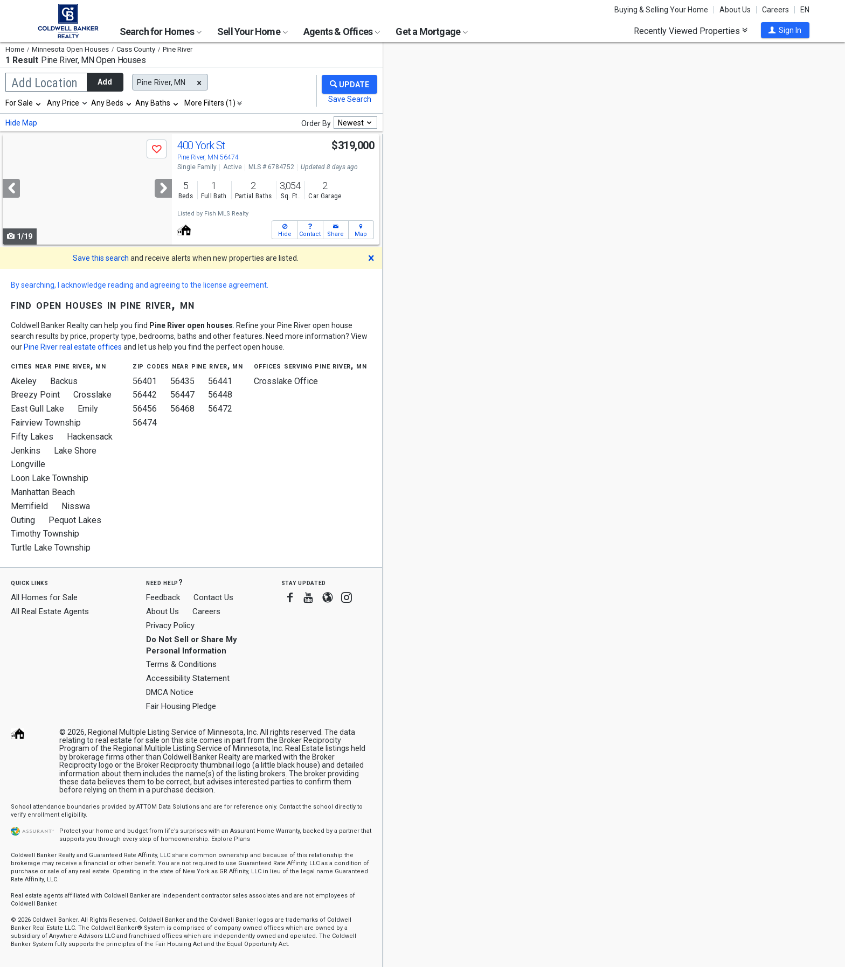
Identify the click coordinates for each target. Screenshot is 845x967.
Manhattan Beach (43, 492)
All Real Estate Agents (50, 611)
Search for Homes (161, 31)
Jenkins (25, 451)
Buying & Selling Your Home (661, 9)
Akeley (24, 381)
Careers (775, 9)
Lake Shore (75, 451)
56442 (145, 394)
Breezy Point (35, 394)
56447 (182, 394)
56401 (145, 381)
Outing (23, 520)
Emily (88, 409)
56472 (220, 409)
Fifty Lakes (32, 437)
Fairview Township (46, 423)
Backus (64, 381)
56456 (145, 409)
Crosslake (92, 394)
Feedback (163, 598)
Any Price (63, 103)
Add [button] (105, 82)
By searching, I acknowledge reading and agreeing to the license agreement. (139, 285)
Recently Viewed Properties (690, 31)
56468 (182, 409)
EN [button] (804, 9)
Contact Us (213, 597)
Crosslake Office (286, 381)
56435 (182, 381)
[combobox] (23, 102)
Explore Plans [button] (230, 839)
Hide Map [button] (21, 123)
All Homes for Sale (44, 597)
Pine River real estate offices (73, 347)
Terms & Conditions (181, 664)
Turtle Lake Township (51, 547)
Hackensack (90, 437)
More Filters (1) (210, 103)
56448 (220, 394)
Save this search (101, 258)
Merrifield (29, 506)
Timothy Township (45, 533)
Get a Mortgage (432, 31)
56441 (220, 381)
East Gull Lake (37, 409)
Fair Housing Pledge (181, 706)
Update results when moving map (465, 59)
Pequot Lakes (75, 520)
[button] (785, 30)
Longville (28, 464)
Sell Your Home (252, 31)
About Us (735, 9)
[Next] (163, 188)
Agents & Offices (341, 31)
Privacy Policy (170, 625)
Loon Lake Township (49, 478)
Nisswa (75, 506)
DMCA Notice (169, 692)
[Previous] (11, 188)
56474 (145, 423)
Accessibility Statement (188, 678)
